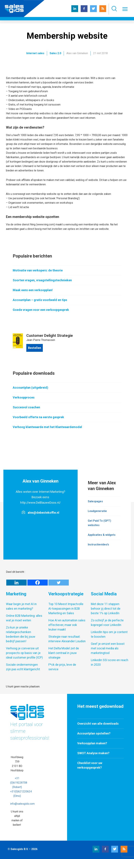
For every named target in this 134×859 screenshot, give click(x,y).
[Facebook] (37, 583)
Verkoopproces (23, 397)
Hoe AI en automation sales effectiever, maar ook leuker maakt (66, 624)
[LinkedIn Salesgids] (74, 11)
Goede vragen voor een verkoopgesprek (41, 310)
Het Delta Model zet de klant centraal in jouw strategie (63, 653)
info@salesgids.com (22, 803)
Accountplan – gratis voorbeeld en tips (40, 300)
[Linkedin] (16, 583)
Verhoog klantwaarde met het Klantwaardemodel (47, 427)
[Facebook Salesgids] (84, 11)
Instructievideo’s (98, 544)
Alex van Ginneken (77, 53)
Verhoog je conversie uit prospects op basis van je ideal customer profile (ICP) (24, 653)
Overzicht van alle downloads (98, 723)
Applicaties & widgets (101, 534)
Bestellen (34, 348)
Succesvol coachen (26, 407)
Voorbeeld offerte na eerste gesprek (38, 417)
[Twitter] (58, 583)
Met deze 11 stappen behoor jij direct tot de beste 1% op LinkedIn (105, 608)
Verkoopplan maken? (92, 743)
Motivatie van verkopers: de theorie (38, 270)
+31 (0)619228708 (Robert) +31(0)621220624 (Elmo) (21, 787)
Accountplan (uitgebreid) (30, 387)
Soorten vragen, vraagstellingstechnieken (42, 280)
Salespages (95, 501)
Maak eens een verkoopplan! (33, 290)
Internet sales (35, 53)
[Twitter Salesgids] (93, 11)
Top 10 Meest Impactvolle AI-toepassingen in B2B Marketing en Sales (65, 608)
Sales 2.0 (55, 53)
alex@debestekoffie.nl (43, 512)
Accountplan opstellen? (93, 733)
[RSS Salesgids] (102, 11)
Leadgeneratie (97, 511)
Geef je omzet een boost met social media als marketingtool (107, 648)
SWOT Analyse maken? (93, 753)
